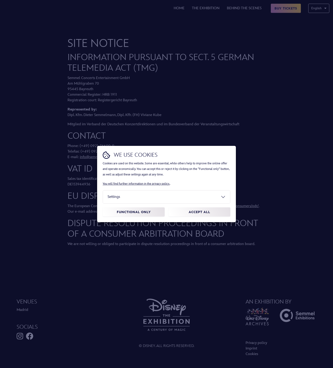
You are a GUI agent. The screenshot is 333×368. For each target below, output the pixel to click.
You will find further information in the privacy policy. (136, 184)
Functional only (134, 212)
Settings (114, 197)
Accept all (199, 212)
